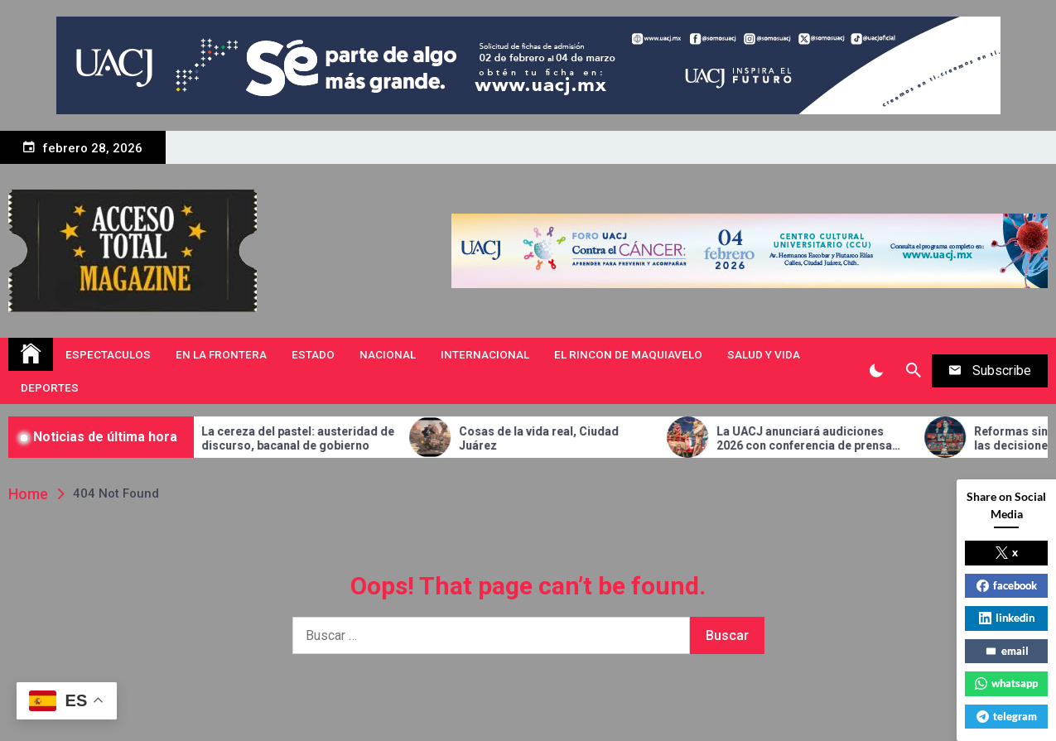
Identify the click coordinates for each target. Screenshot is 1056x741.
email (1007, 650)
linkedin (1006, 617)
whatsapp (1006, 683)
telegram (1006, 716)
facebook (1006, 585)
